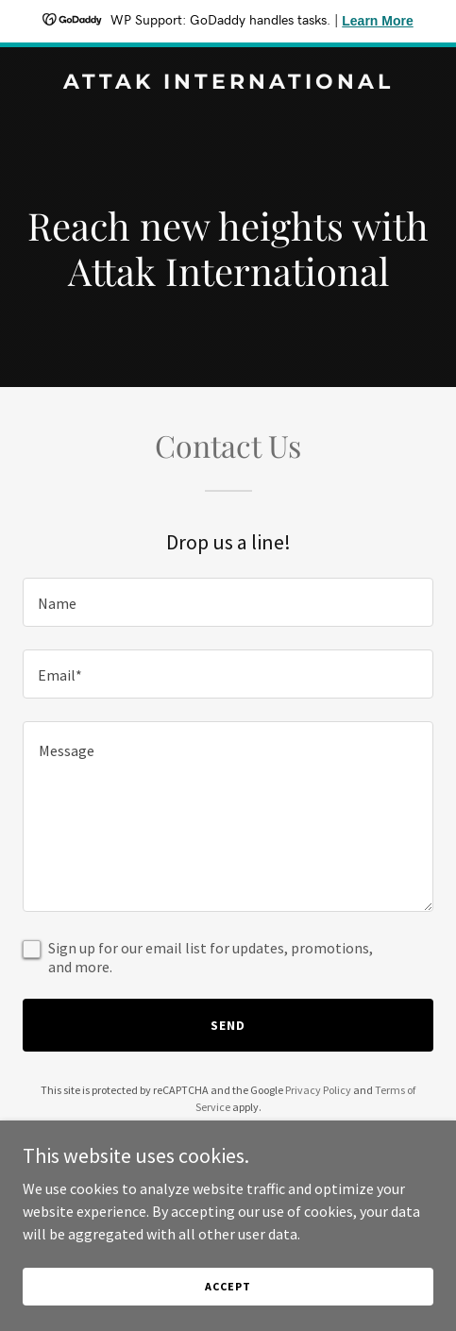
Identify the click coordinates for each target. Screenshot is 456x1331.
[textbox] (228, 602)
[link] (228, 83)
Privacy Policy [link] (318, 1090)
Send (228, 1025)
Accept (227, 1286)
